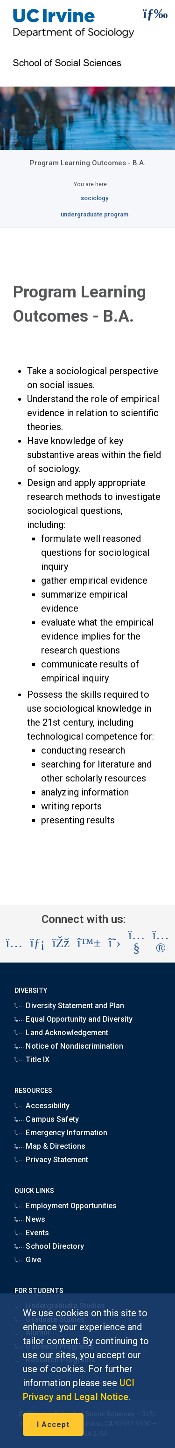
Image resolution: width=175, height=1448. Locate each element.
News (29, 1219)
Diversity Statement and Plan (69, 1005)
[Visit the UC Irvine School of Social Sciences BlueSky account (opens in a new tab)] (89, 943)
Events (31, 1232)
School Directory (49, 1246)
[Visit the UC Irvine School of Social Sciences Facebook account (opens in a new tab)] (61, 943)
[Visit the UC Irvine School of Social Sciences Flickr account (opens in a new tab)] (161, 943)
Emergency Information (60, 1132)
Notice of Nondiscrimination (69, 1046)
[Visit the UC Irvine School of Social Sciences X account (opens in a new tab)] (114, 943)
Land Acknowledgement (61, 1032)
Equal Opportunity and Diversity (73, 1019)
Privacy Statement (51, 1159)
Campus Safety (46, 1119)
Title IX (31, 1059)
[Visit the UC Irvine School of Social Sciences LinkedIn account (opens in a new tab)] (37, 943)
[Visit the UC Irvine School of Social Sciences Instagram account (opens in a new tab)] (14, 943)
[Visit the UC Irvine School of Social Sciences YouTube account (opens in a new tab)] (136, 943)
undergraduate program (94, 214)
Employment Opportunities (65, 1205)
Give (27, 1259)
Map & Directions (49, 1146)
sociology (94, 198)
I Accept (53, 1424)
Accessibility (42, 1105)
